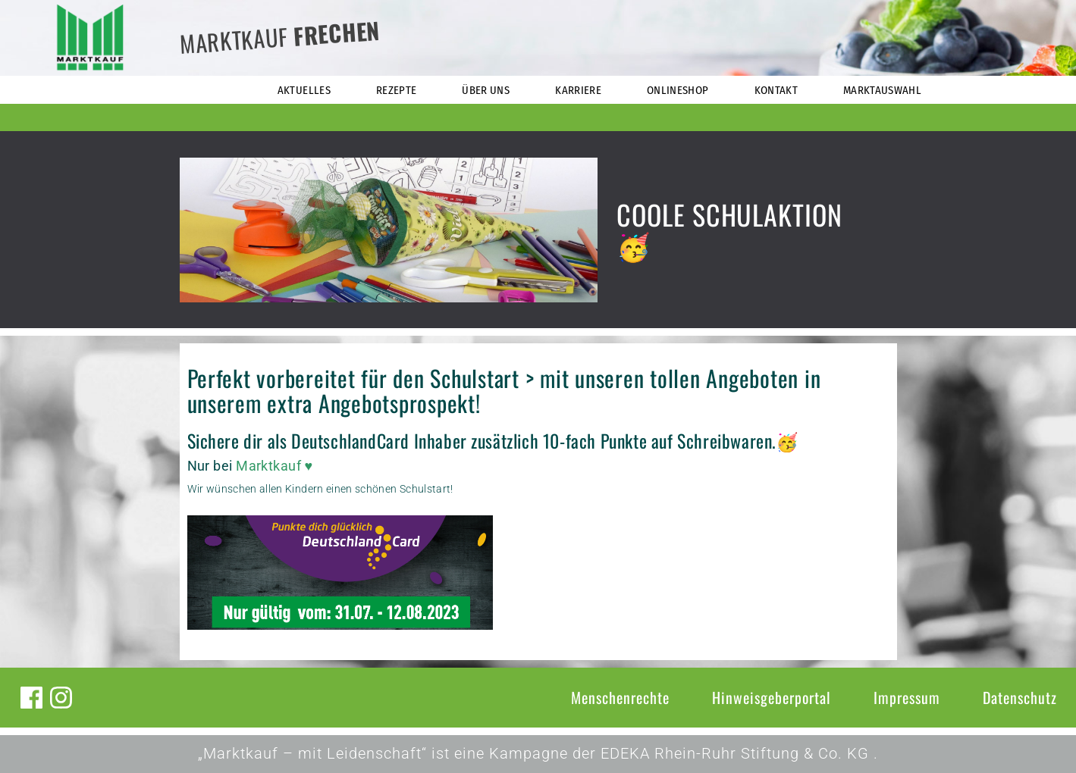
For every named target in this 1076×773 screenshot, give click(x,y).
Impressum (907, 697)
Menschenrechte (620, 697)
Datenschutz (1020, 697)
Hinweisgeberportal (771, 697)
